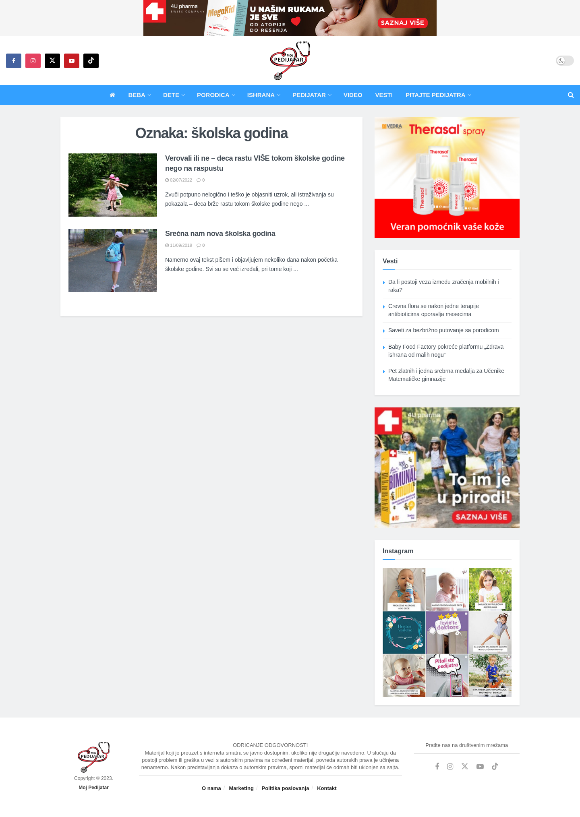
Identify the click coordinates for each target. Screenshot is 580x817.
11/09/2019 (178, 245)
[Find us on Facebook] (13, 61)
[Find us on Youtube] (71, 61)
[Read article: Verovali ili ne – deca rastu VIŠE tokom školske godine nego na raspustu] (112, 185)
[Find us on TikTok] (91, 61)
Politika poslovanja (285, 788)
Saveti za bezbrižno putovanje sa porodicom (443, 330)
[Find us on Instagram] (33, 61)
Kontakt (326, 788)
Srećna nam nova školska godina (220, 234)
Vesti (384, 94)
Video (353, 94)
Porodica (213, 94)
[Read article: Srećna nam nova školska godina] (112, 260)
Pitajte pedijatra (436, 94)
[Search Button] (571, 95)
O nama (211, 788)
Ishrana (261, 94)
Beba (136, 94)
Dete (171, 94)
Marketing (241, 788)
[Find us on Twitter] (52, 61)
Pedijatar (309, 94)
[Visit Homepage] (290, 61)
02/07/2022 (178, 180)
